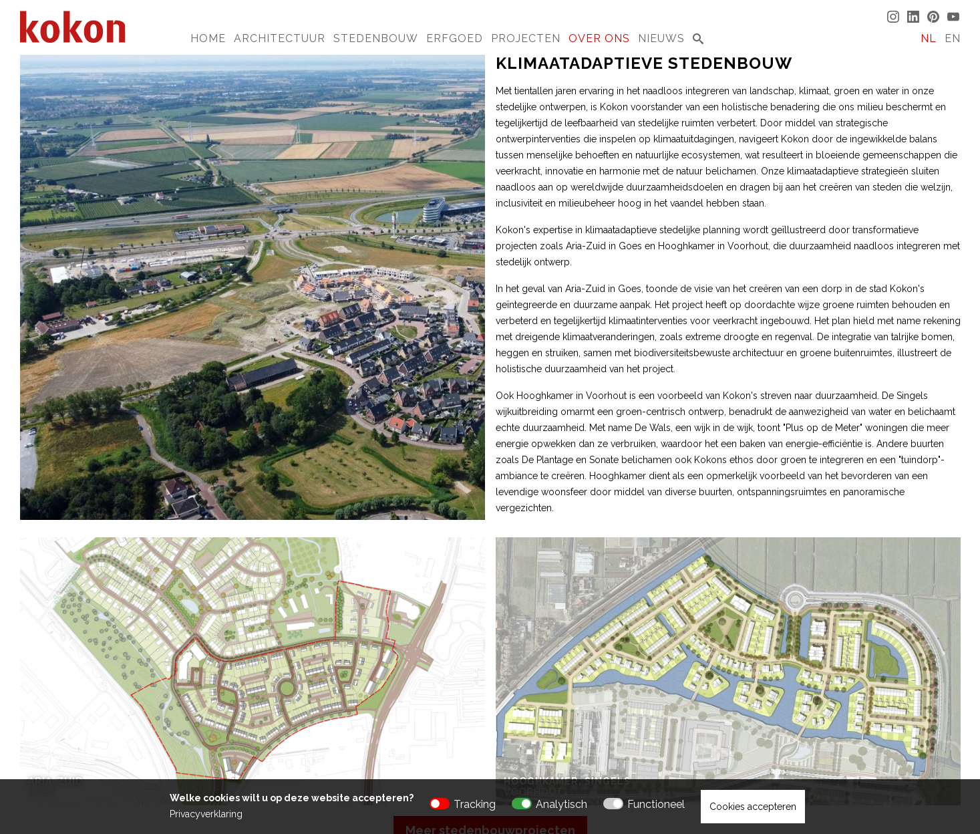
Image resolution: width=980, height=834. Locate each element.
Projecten (525, 38)
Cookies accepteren (752, 806)
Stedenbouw (375, 38)
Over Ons (599, 38)
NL (929, 38)
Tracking (475, 804)
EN (953, 38)
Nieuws (661, 38)
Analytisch (561, 804)
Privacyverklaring (206, 814)
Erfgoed (454, 38)
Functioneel (656, 804)
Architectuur (279, 38)
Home (208, 38)
